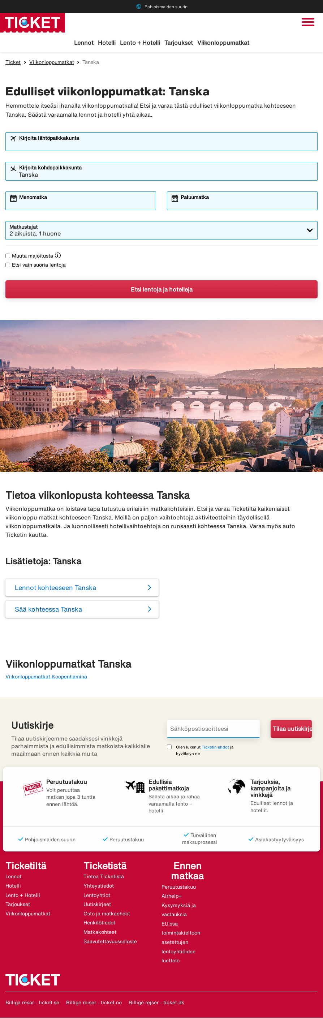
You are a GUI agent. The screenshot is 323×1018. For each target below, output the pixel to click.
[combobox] (166, 145)
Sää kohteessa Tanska (48, 609)
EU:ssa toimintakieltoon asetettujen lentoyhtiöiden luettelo (181, 942)
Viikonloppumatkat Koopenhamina (46, 677)
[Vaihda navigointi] (308, 22)
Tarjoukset (178, 43)
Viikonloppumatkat (223, 43)
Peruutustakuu (179, 887)
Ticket (13, 62)
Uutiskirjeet (97, 904)
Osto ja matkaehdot (106, 913)
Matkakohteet (99, 932)
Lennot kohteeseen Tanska (55, 588)
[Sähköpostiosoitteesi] (213, 729)
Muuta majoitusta (29, 256)
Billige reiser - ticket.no (94, 1002)
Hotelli (107, 43)
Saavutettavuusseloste (110, 941)
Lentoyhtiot (96, 895)
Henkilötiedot (99, 923)
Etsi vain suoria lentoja (35, 265)
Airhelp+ (172, 896)
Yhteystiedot (98, 886)
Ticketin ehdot (215, 747)
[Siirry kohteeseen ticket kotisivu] (32, 22)
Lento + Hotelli (140, 43)
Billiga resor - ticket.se (32, 1002)
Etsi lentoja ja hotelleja (162, 290)
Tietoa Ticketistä (103, 876)
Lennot (84, 43)
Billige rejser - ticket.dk (156, 1002)
